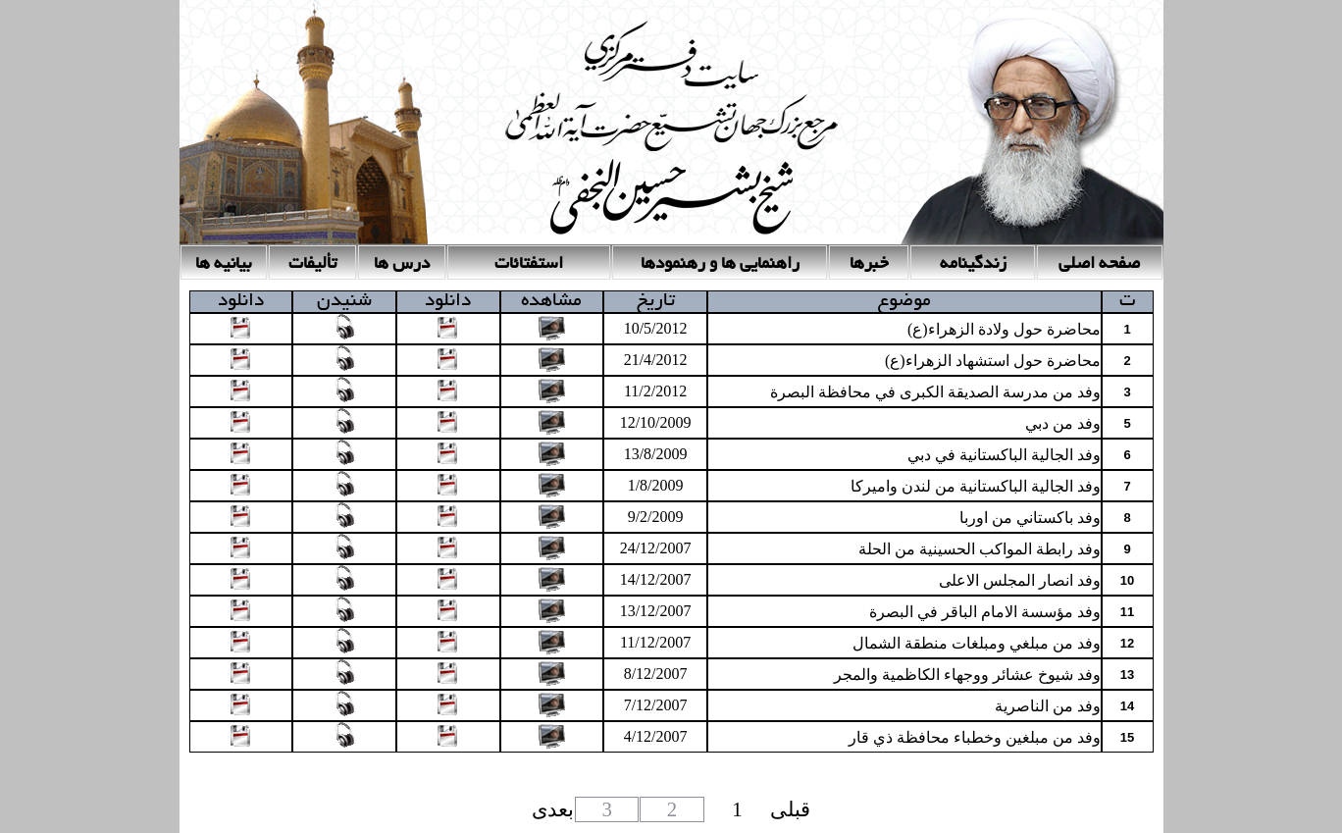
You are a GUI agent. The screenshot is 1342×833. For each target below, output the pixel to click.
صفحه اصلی (1099, 264)
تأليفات (312, 264)
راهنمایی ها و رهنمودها (720, 264)
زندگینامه (973, 264)
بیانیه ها (223, 264)
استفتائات (528, 264)
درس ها (402, 264)
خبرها (869, 264)
